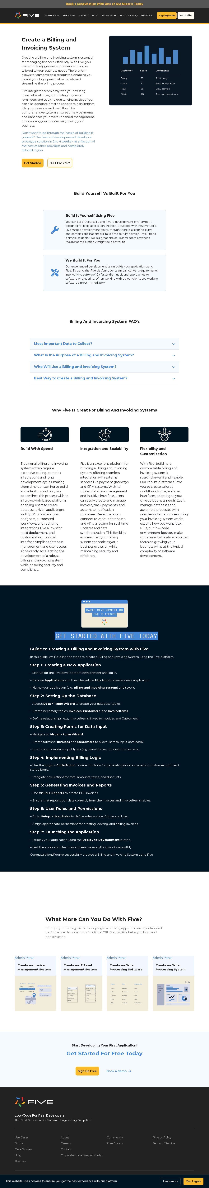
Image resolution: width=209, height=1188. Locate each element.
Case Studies (23, 1149)
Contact (66, 1149)
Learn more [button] (170, 1181)
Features (50, 15)
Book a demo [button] (117, 1071)
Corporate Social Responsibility (81, 1155)
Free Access (115, 1143)
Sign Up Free (167, 15)
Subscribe (185, 15)
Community (132, 15)
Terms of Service (164, 1143)
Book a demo (146, 15)
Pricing (83, 15)
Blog (95, 15)
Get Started (32, 163)
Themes (20, 1161)
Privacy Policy (162, 1137)
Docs (121, 15)
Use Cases (69, 15)
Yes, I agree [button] (193, 1181)
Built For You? (60, 163)
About (65, 1137)
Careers (66, 1143)
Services (107, 15)
